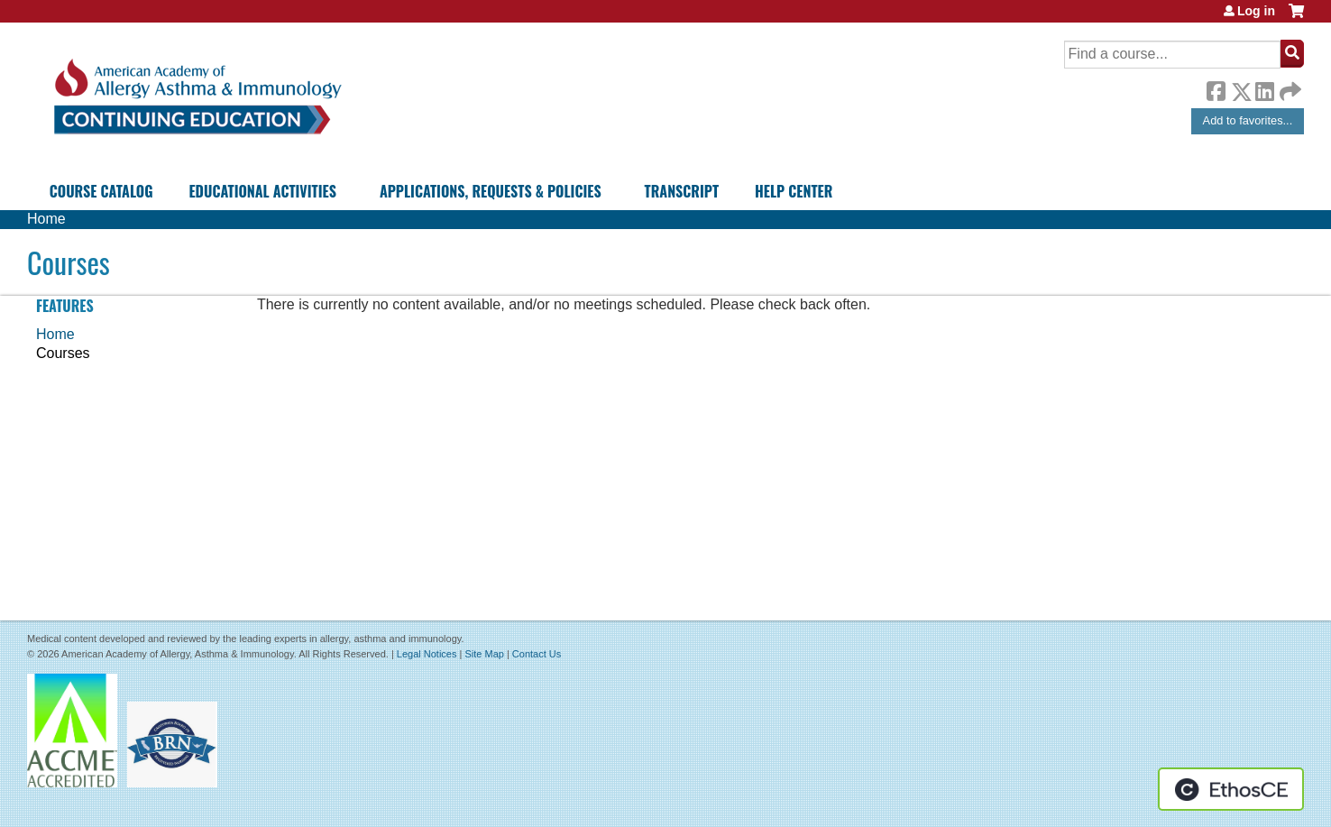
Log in (1256, 11)
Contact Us (536, 653)
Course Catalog (101, 191)
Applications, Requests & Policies (490, 191)
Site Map (483, 653)
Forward (1289, 87)
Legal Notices (427, 653)
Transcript (682, 191)
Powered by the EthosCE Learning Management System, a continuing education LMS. (1231, 789)
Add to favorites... (1248, 120)
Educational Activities (261, 191)
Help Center (793, 191)
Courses (63, 353)
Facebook (1216, 88)
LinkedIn (1264, 88)
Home (46, 218)
